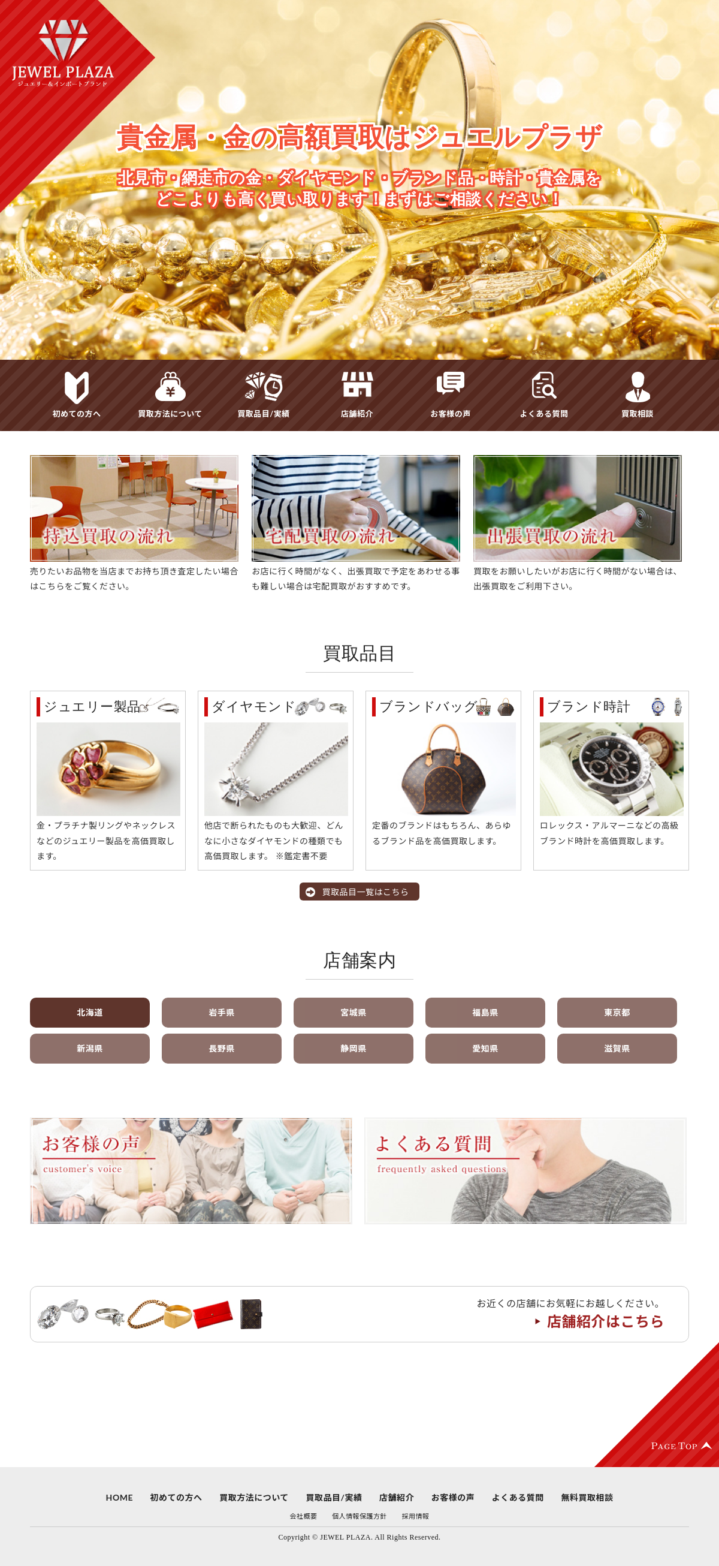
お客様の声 (450, 413)
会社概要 (303, 1516)
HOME (119, 1497)
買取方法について (170, 413)
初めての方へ (76, 413)
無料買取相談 (587, 1497)
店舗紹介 (357, 413)
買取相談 (637, 413)
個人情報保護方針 (359, 1516)
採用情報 (416, 1516)
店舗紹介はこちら (605, 1321)
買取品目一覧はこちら (365, 892)
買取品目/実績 (263, 413)
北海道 (90, 1012)
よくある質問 (543, 413)
